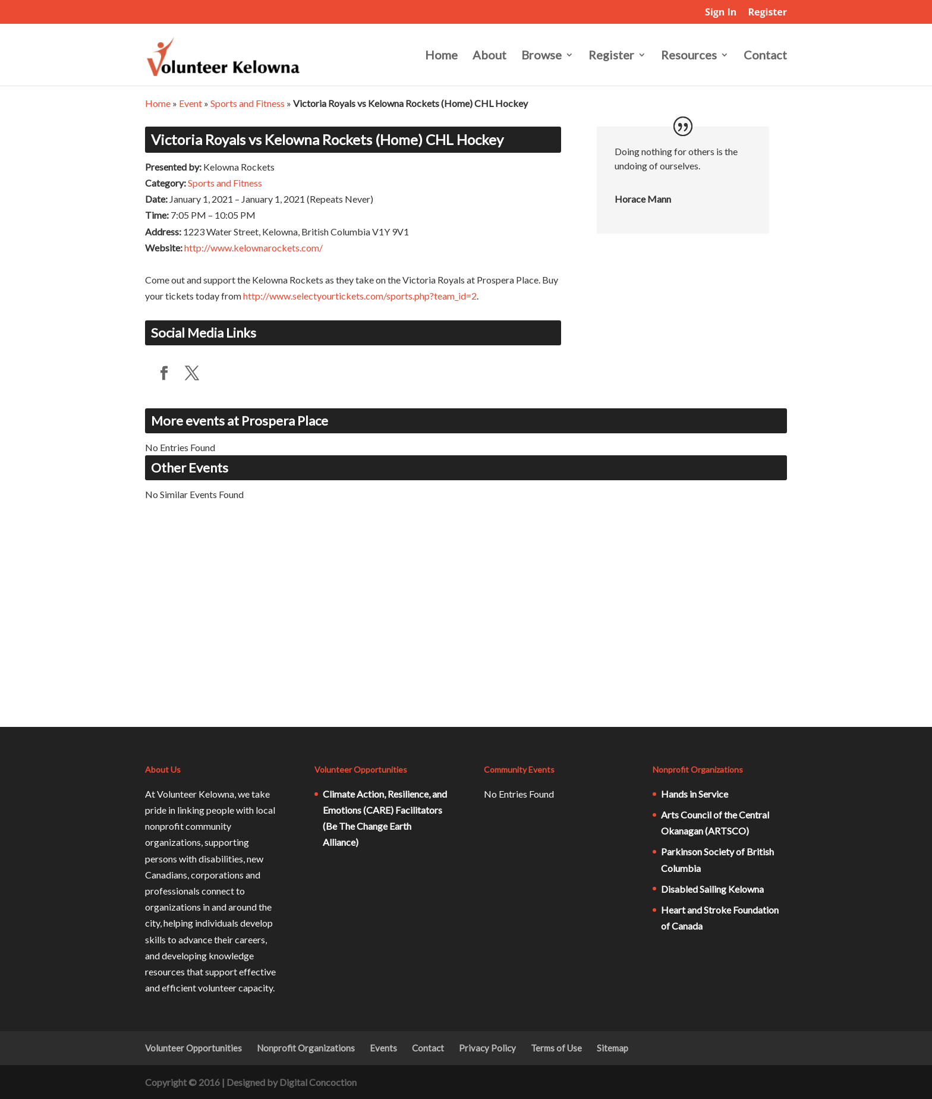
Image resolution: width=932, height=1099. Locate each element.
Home (441, 56)
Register (767, 12)
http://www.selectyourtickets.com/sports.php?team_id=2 (360, 295)
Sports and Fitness (247, 103)
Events (383, 1048)
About (489, 56)
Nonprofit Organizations (306, 1048)
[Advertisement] (466, 623)
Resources (689, 56)
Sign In (720, 12)
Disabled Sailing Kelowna (712, 889)
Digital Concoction (318, 1082)
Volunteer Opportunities (193, 1048)
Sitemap (612, 1048)
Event (190, 103)
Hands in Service (694, 793)
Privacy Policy (487, 1048)
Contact (765, 56)
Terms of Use (556, 1048)
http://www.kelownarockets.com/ (253, 247)
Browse (541, 56)
